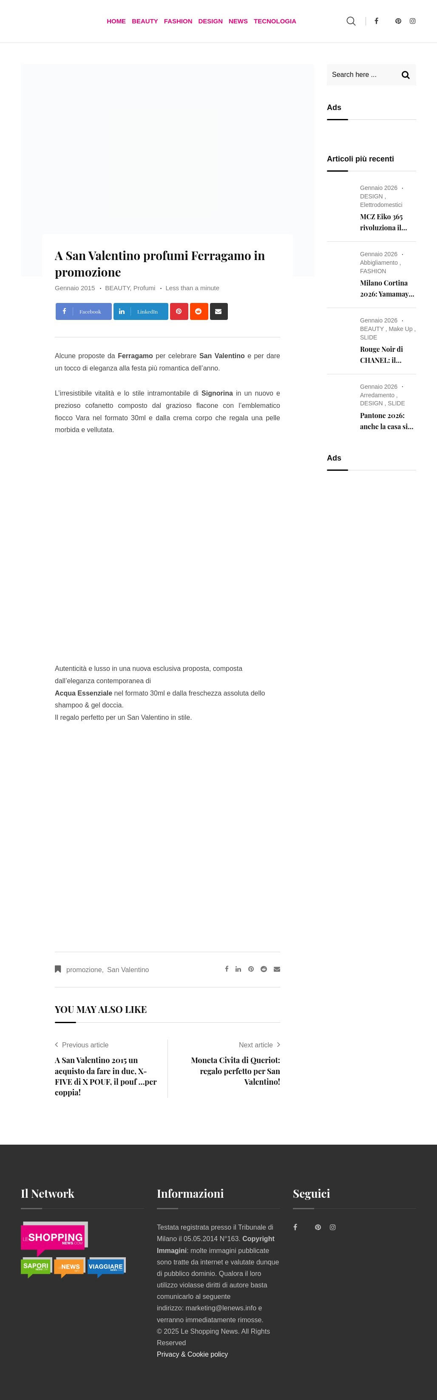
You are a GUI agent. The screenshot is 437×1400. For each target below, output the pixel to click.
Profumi (144, 287)
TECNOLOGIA (275, 21)
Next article (256, 1045)
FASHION (178, 21)
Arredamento (377, 395)
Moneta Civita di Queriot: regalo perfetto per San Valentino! (235, 1070)
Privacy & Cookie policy (192, 1354)
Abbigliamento (379, 262)
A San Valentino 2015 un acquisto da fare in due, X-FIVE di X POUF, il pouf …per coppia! (105, 1076)
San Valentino (128, 969)
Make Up (400, 328)
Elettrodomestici (381, 204)
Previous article (85, 1045)
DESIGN (210, 21)
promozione (84, 969)
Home (116, 21)
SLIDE (368, 337)
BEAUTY (145, 21)
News (238, 21)
